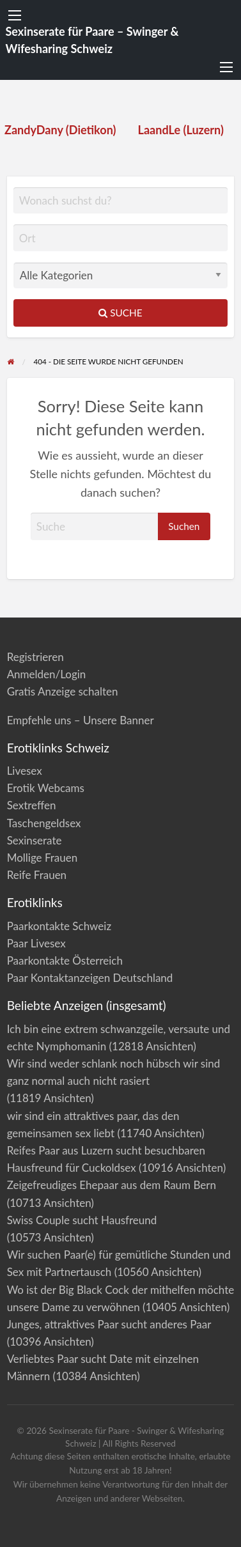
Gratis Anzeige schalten (62, 691)
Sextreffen (31, 805)
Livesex (24, 770)
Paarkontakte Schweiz (59, 926)
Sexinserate (34, 840)
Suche (120, 312)
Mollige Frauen (42, 857)
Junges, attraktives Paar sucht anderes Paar (109, 1324)
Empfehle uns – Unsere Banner (80, 720)
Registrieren (35, 657)
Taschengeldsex (44, 823)
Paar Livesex (36, 943)
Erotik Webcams (45, 788)
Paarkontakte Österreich (65, 960)
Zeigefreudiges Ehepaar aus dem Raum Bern (111, 1185)
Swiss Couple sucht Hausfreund (82, 1220)
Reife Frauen (36, 875)
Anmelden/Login (46, 674)
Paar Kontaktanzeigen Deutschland (90, 977)
